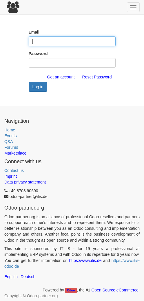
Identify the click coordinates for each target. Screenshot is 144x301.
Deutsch (28, 276)
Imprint (10, 176)
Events (10, 135)
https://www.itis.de (85, 260)
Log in (37, 87)
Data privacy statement (25, 182)
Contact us (14, 170)
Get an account (61, 77)
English (11, 276)
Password (38, 53)
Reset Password (97, 77)
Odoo (71, 290)
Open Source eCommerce (114, 290)
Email (34, 32)
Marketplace (15, 153)
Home (9, 130)
